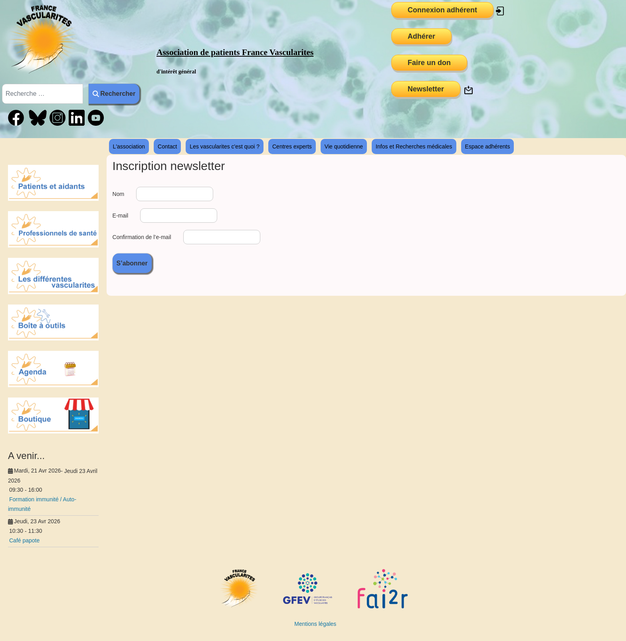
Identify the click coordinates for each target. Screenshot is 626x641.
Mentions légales (315, 624)
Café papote (24, 540)
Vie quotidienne (344, 146)
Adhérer (421, 36)
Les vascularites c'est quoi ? (225, 146)
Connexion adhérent (442, 10)
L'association (129, 146)
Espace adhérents (487, 146)
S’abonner (132, 263)
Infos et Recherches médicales (414, 146)
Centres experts (292, 146)
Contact (167, 146)
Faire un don (429, 63)
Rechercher (114, 93)
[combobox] (42, 94)
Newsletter (426, 89)
